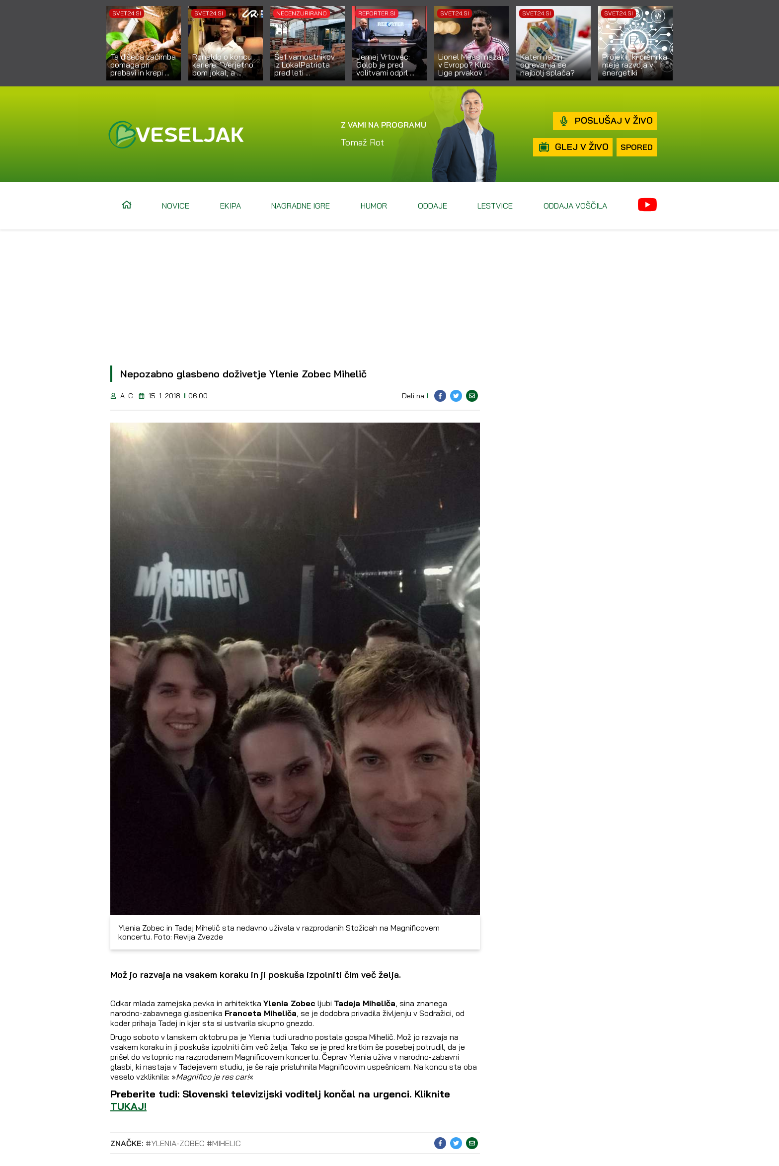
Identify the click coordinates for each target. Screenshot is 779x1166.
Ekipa (230, 206)
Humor (374, 206)
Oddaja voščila (575, 206)
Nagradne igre (300, 206)
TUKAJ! (128, 1106)
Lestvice (495, 206)
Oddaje (432, 206)
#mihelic (224, 1143)
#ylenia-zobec (175, 1143)
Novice (175, 206)
